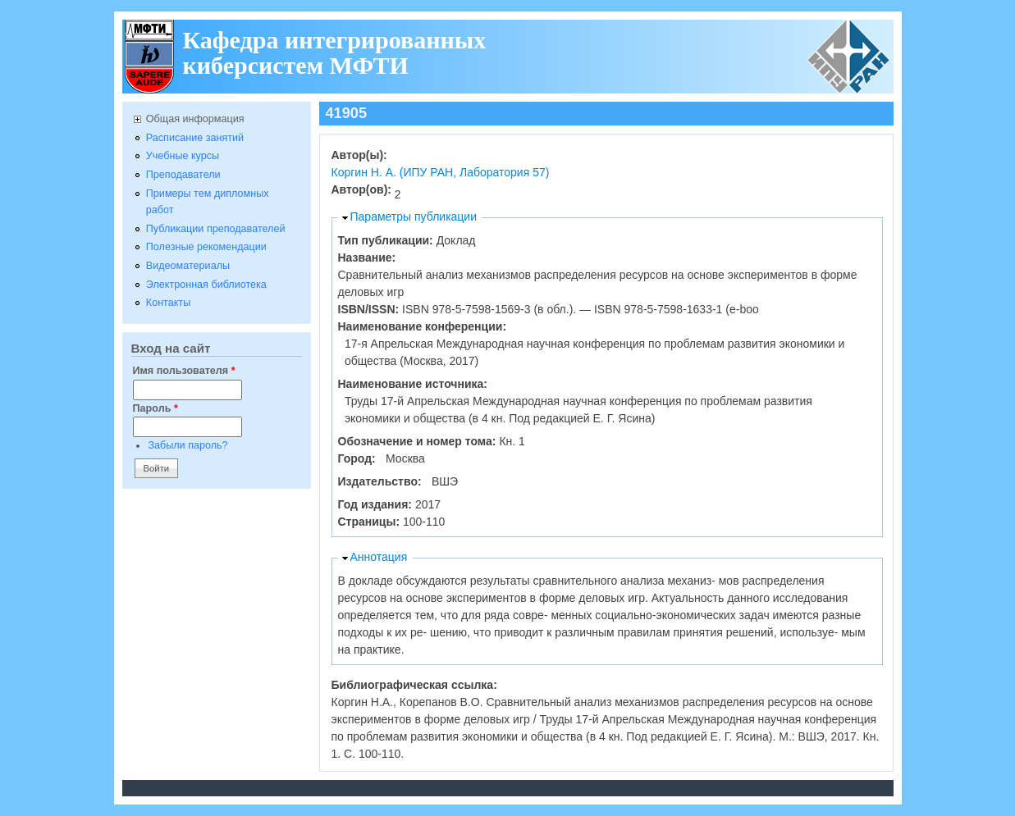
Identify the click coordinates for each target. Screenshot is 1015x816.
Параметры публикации (414, 216)
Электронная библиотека (206, 284)
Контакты (168, 302)
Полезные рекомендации (206, 247)
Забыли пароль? (187, 445)
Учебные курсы (182, 156)
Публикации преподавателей (216, 229)
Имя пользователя (184, 370)
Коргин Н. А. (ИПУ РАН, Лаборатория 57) (440, 172)
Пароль (155, 408)
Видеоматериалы (188, 265)
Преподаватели (183, 174)
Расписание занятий (195, 138)
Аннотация (379, 556)
